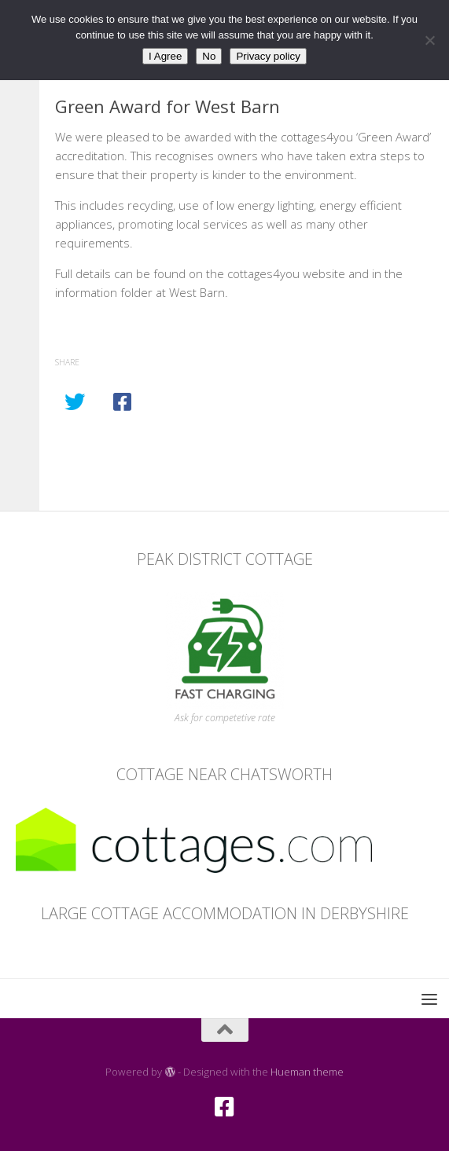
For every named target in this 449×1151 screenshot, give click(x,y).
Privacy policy (268, 56)
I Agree (165, 56)
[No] (429, 40)
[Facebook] (225, 1107)
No (208, 56)
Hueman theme (307, 1072)
